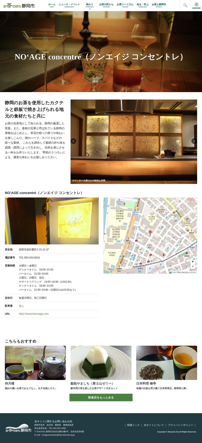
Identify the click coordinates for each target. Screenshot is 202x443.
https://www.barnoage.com (34, 314)
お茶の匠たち (106, 5)
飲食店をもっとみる (101, 397)
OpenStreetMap (191, 272)
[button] (194, 141)
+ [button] (193, 262)
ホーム (52, 5)
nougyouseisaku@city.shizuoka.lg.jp (58, 435)
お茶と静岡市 (159, 5)
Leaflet (174, 272)
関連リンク (133, 425)
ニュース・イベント (69, 5)
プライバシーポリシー (180, 425)
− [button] (193, 266)
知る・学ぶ (142, 5)
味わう (90, 5)
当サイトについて (154, 425)
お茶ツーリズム (125, 5)
